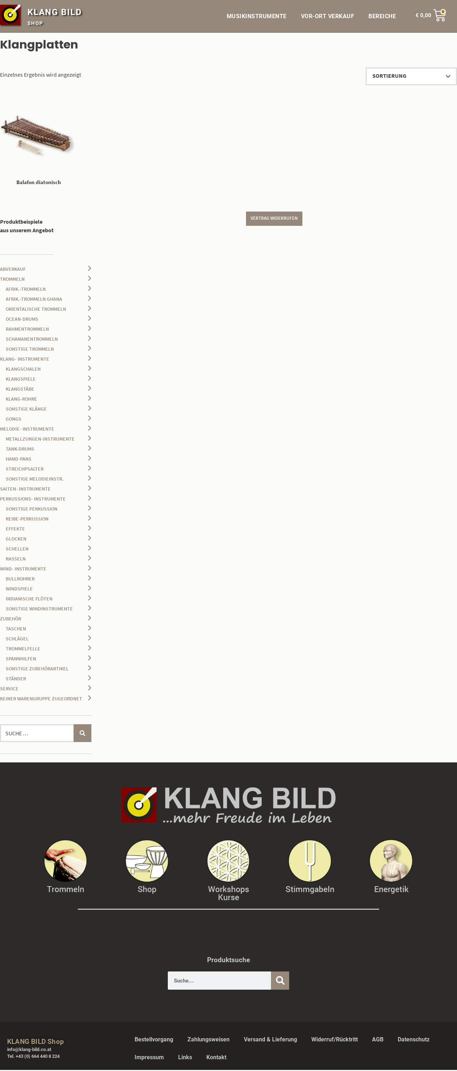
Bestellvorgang (154, 1040)
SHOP (35, 23)
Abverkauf (13, 270)
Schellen (17, 550)
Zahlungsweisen (208, 1040)
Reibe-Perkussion (27, 520)
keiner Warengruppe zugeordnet (41, 699)
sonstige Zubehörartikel (37, 669)
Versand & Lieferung (270, 1040)
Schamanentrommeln (32, 340)
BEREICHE (384, 16)
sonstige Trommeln (30, 350)
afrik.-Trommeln (26, 290)
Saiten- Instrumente (25, 490)
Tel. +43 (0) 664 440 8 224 (33, 1057)
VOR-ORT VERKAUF (328, 16)
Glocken (16, 540)
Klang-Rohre (21, 400)
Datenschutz (414, 1040)
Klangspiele (21, 380)
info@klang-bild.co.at (29, 1050)
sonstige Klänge (26, 410)
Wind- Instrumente (23, 570)
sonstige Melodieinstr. (35, 480)
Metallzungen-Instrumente (40, 440)
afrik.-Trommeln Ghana (34, 300)
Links (185, 1058)
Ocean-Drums (22, 320)
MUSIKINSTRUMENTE (257, 16)
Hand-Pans (18, 460)
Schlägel (17, 639)
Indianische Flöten (29, 600)
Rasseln (16, 560)
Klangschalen (23, 370)
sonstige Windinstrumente (39, 609)
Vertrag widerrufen (274, 220)
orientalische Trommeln (36, 310)
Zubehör (10, 619)
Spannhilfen (21, 659)
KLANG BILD (54, 12)
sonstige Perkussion (31, 510)
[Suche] (280, 982)
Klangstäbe (20, 390)
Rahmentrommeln (27, 330)
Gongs (13, 420)
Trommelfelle (23, 649)
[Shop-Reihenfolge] (411, 76)
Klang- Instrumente (24, 360)
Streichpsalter (25, 470)
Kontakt (216, 1058)
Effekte (15, 530)
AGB (377, 1040)
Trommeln (12, 280)
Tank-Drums (20, 450)
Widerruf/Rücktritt (334, 1040)
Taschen (16, 629)
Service (9, 689)
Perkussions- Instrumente (33, 500)
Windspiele (19, 590)
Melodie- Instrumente (27, 430)
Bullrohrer (20, 580)
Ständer (16, 679)
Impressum (149, 1058)
